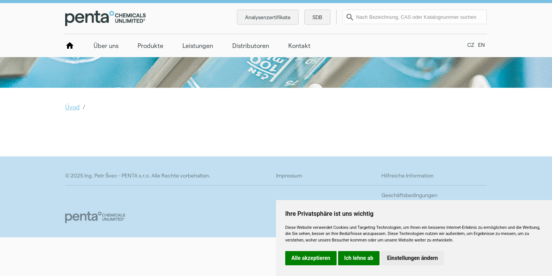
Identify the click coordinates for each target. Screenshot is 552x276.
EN (481, 44)
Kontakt (299, 45)
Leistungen (197, 45)
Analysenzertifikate (268, 17)
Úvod (72, 106)
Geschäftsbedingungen (409, 195)
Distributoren (250, 45)
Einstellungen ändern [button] (412, 258)
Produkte (150, 45)
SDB (317, 17)
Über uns (106, 45)
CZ (470, 44)
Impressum (289, 175)
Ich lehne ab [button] (358, 258)
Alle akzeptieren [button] (310, 258)
